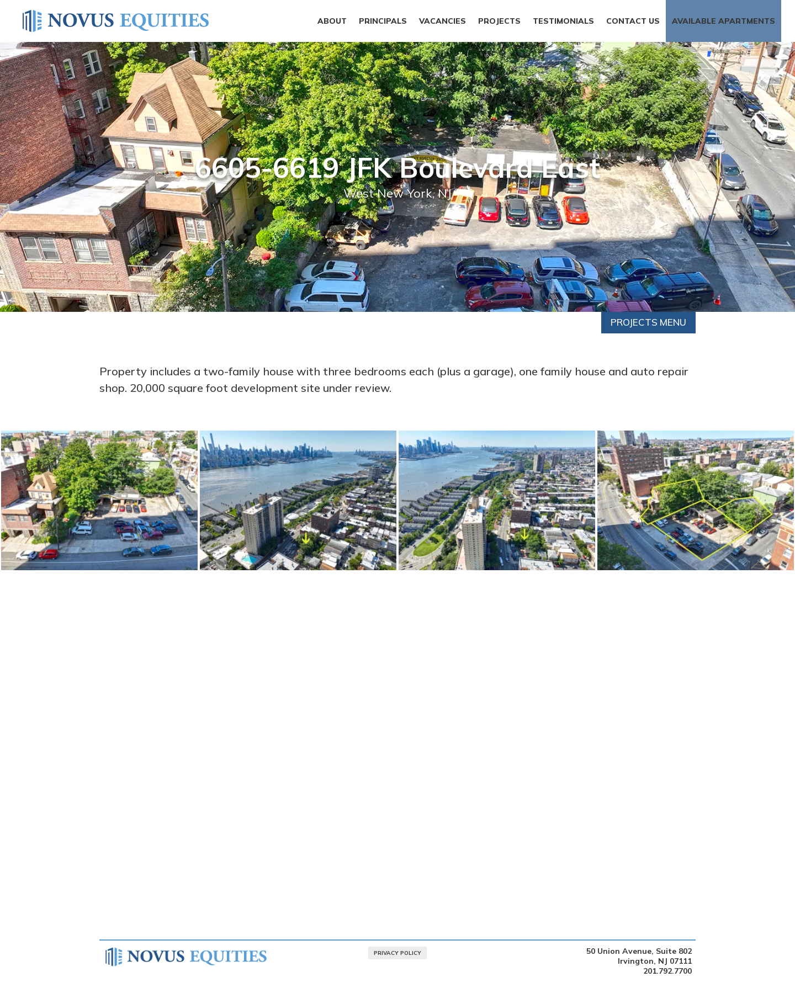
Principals (383, 21)
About (332, 21)
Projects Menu (648, 322)
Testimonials (563, 21)
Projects (499, 21)
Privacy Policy (397, 953)
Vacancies (442, 21)
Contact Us (633, 21)
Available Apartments (723, 21)
